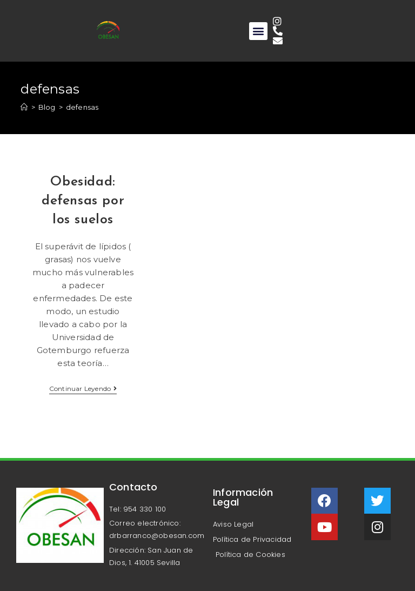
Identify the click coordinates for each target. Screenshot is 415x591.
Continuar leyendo (83, 389)
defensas (82, 107)
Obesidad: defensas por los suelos (83, 201)
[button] (258, 31)
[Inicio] (24, 107)
